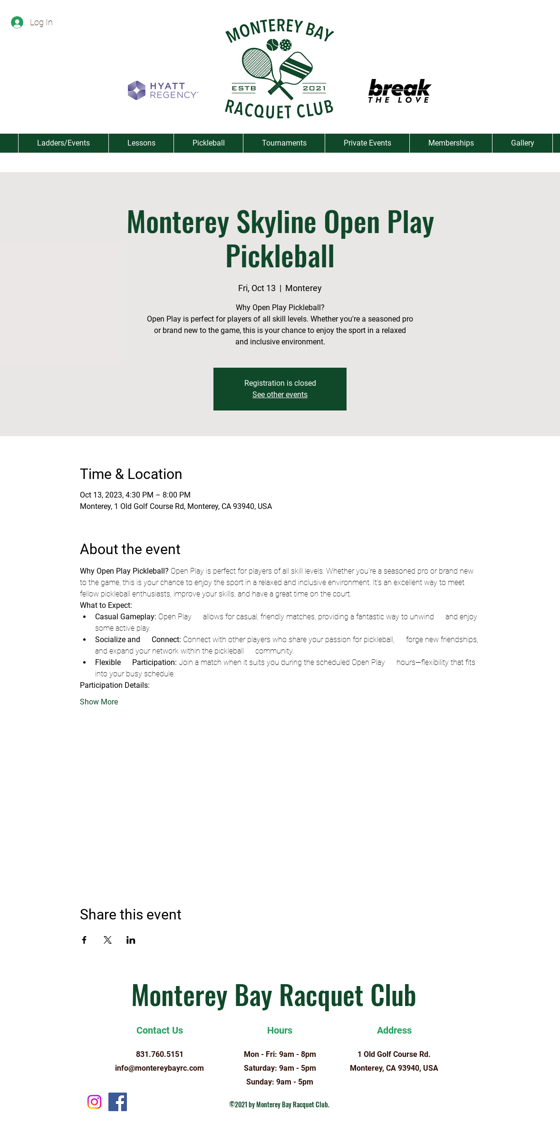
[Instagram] (94, 1102)
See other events (280, 394)
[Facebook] (117, 1102)
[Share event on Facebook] (84, 940)
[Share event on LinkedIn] (130, 940)
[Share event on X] (107, 940)
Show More (99, 701)
